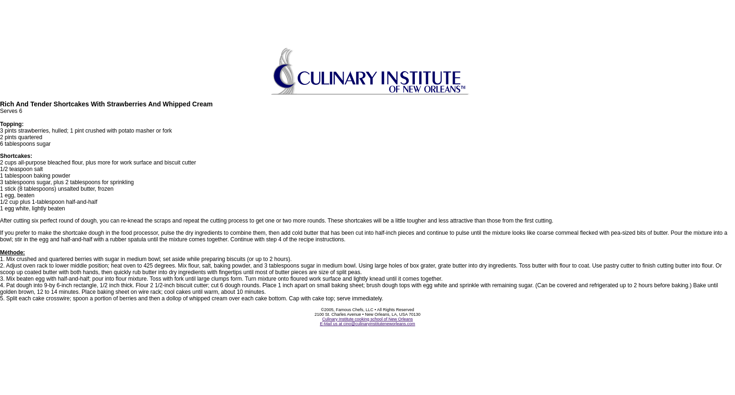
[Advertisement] (367, 21)
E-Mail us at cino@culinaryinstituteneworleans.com (367, 323)
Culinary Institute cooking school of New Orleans (367, 319)
